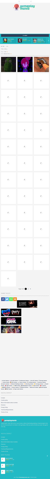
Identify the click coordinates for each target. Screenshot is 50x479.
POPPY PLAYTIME (10, 464)
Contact (3, 398)
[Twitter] (7, 299)
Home (3, 46)
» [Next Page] (30, 289)
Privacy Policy (4, 407)
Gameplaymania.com (24, 477)
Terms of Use (4, 412)
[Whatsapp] (11, 299)
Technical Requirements (7, 409)
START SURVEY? (9, 470)
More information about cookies (9, 402)
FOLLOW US (30, 1)
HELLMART (25, 39)
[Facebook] (3, 299)
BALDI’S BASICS (11, 39)
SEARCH (19, 1)
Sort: (2, 53)
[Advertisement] (25, 21)
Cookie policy (4, 400)
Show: (2, 51)
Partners (3, 405)
